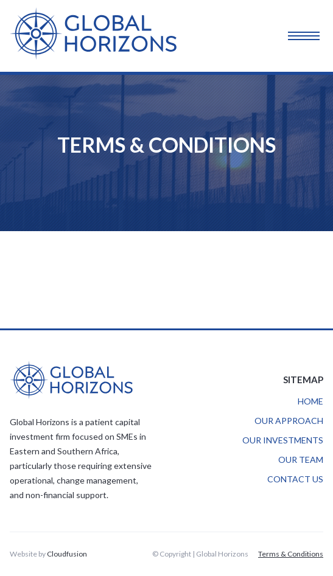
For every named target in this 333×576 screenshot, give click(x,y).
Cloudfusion (67, 553)
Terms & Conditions (290, 553)
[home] (101, 36)
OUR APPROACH (288, 420)
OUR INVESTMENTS (282, 440)
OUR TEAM (300, 459)
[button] (313, 36)
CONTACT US (295, 479)
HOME (310, 401)
